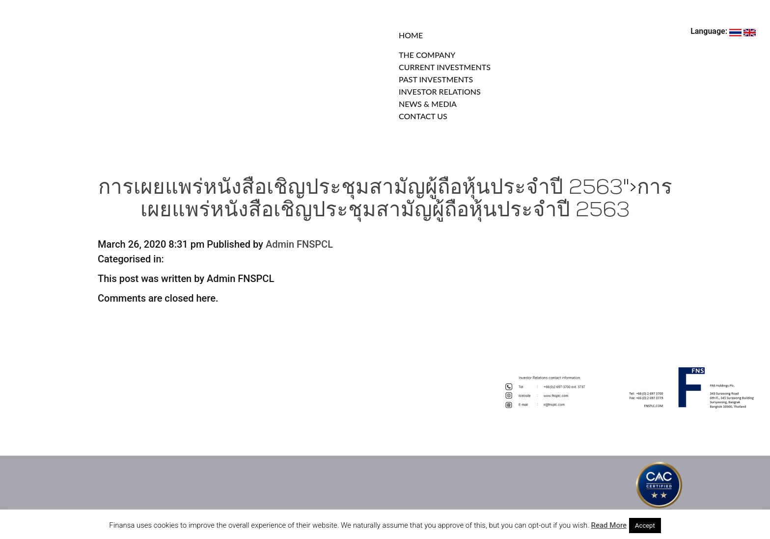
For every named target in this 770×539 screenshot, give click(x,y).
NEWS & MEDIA (428, 103)
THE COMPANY (427, 54)
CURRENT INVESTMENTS (445, 67)
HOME (411, 35)
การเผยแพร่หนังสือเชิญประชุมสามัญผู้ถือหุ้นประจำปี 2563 (360, 188)
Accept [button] (645, 525)
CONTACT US (423, 116)
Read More (609, 525)
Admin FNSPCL (299, 244)
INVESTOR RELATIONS (440, 91)
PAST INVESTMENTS (436, 79)
